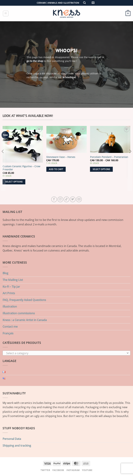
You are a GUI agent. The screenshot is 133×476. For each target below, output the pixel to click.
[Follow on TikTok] (66, 199)
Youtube (87, 470)
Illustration (10, 306)
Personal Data (12, 439)
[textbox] (65, 353)
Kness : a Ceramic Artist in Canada (25, 320)
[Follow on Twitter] (73, 199)
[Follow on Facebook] (54, 199)
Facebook (58, 470)
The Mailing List (13, 280)
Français (8, 333)
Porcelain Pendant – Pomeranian (109, 157)
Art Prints (9, 293)
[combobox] (66, 353)
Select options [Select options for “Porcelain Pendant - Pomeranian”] (101, 169)
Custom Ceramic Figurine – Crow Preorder (21, 168)
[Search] (84, 3)
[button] (93, 3)
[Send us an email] (79, 199)
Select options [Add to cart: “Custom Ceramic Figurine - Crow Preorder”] (14, 181)
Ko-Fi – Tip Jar (11, 287)
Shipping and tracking (17, 445)
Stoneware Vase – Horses (60, 157)
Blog (5, 273)
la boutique (69, 77)
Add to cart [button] (56, 169)
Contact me (10, 326)
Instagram (73, 470)
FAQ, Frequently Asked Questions (24, 300)
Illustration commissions (19, 313)
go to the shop (35, 61)
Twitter (45, 470)
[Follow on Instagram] (60, 199)
